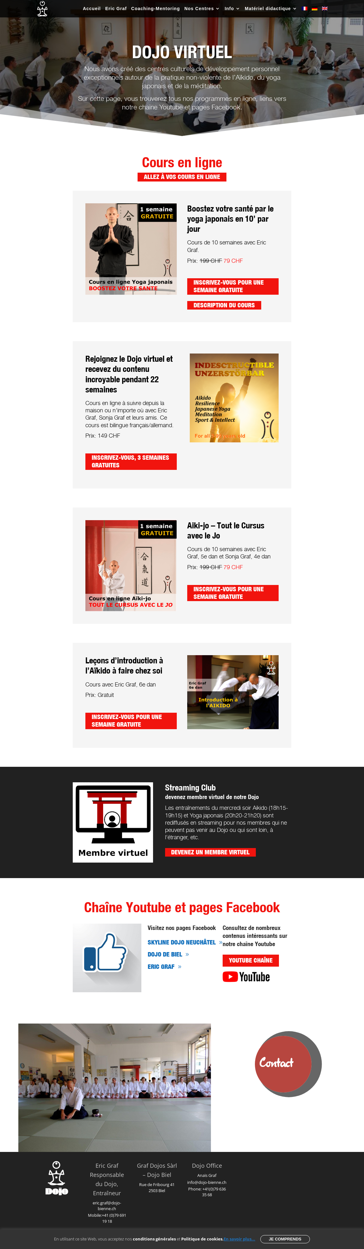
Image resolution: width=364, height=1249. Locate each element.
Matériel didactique (268, 8)
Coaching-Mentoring (155, 8)
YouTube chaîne (251, 960)
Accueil (92, 8)
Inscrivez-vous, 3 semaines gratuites (130, 461)
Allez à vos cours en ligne (182, 177)
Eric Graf (116, 8)
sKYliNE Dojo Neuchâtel (182, 942)
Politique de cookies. (202, 1239)
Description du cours (224, 305)
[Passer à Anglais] (325, 11)
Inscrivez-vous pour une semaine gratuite (229, 286)
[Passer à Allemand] (315, 11)
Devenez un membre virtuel (210, 852)
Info (229, 8)
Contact (276, 1064)
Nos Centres (199, 8)
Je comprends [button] (285, 1239)
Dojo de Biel (165, 954)
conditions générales (154, 1239)
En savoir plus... (239, 1239)
